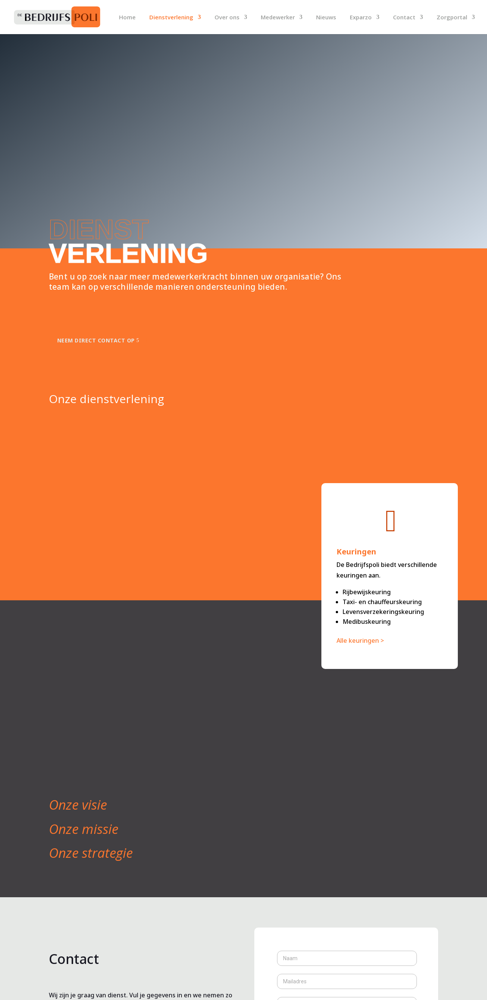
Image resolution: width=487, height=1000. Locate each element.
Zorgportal (452, 17)
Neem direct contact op (96, 340)
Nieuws (326, 17)
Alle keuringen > (360, 640)
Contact (404, 17)
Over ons (227, 17)
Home (127, 17)
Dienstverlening (171, 17)
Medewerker (278, 17)
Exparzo (361, 17)
